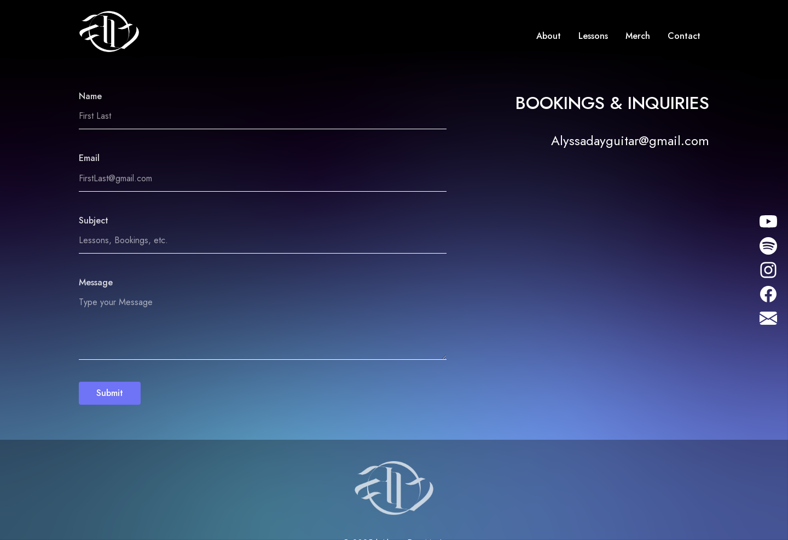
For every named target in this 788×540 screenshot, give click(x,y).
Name (90, 96)
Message (96, 282)
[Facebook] (768, 293)
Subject (93, 220)
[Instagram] (766, 222)
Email (89, 158)
